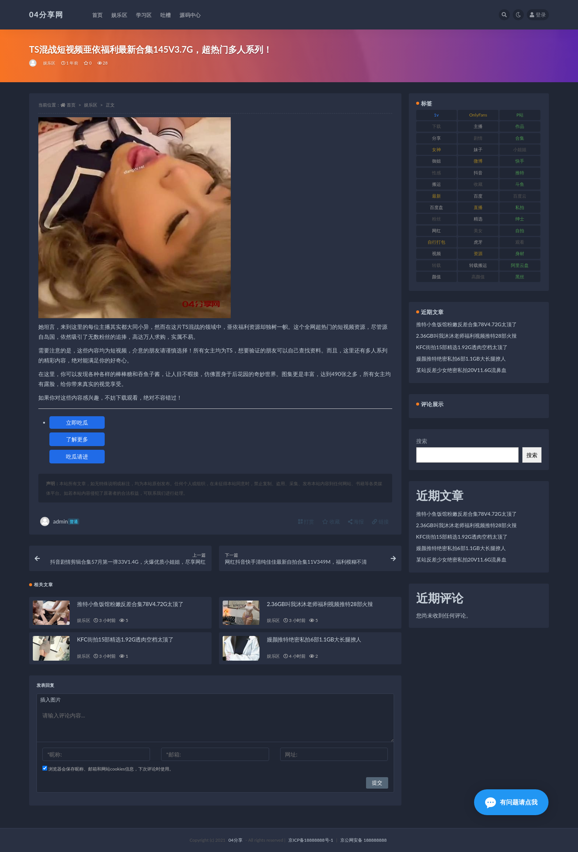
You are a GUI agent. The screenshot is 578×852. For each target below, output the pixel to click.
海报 (356, 521)
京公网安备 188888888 (363, 840)
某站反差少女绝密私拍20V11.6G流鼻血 (461, 370)
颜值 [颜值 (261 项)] (436, 276)
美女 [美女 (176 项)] (478, 230)
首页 (71, 105)
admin (59, 521)
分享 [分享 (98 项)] (436, 138)
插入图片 (50, 699)
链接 (380, 521)
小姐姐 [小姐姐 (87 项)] (519, 149)
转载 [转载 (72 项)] (436, 265)
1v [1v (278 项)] (436, 115)
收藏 (331, 521)
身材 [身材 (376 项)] (519, 253)
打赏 (306, 521)
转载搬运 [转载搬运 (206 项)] (478, 265)
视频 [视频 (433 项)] (436, 253)
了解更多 (77, 439)
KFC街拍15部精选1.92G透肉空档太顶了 (125, 639)
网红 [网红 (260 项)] (436, 230)
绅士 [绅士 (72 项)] (519, 219)
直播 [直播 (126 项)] (478, 207)
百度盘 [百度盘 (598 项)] (436, 207)
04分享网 (46, 14)
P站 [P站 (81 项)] (519, 115)
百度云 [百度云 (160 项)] (519, 196)
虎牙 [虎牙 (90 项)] (478, 242)
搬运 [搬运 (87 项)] (436, 184)
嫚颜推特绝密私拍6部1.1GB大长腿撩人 (314, 639)
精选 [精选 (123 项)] (478, 219)
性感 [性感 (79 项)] (436, 172)
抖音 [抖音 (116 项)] (478, 172)
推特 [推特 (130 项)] (519, 172)
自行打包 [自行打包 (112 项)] (436, 242)
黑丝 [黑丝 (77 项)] (519, 276)
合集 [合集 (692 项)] (519, 138)
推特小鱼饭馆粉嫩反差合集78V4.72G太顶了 (130, 604)
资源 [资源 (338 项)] (478, 253)
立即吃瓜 (77, 422)
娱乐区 (49, 62)
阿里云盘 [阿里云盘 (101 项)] (520, 265)
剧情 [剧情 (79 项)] (478, 138)
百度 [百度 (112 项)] (478, 196)
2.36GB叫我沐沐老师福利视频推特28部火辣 (320, 604)
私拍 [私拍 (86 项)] (519, 207)
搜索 (421, 441)
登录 (538, 14)
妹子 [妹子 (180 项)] (478, 149)
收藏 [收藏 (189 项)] (478, 184)
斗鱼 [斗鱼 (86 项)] (519, 184)
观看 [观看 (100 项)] (519, 242)
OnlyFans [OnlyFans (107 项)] (478, 115)
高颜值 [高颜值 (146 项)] (478, 276)
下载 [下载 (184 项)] (436, 126)
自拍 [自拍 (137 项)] (519, 230)
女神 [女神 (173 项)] (436, 149)
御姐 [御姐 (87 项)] (436, 161)
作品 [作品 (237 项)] (519, 126)
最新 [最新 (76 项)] (436, 196)
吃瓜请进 (77, 456)
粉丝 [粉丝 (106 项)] (436, 219)
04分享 (236, 840)
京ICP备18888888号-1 (310, 840)
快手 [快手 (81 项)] (519, 161)
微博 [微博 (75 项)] (478, 161)
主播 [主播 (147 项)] (478, 126)
